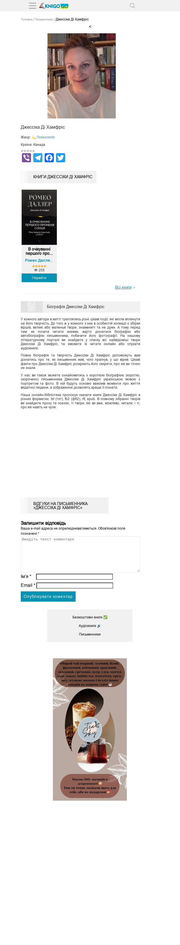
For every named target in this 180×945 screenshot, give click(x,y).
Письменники (90, 641)
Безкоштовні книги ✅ (90, 624)
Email (28, 592)
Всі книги (123, 287)
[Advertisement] (90, 452)
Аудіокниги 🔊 (90, 633)
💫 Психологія (43, 137)
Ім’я (26, 583)
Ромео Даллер (38, 260)
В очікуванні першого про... (39, 251)
